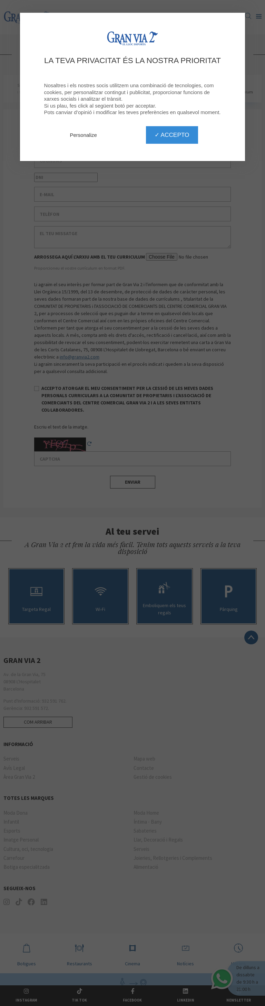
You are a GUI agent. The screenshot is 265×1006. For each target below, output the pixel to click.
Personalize (83, 135)
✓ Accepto (172, 134)
